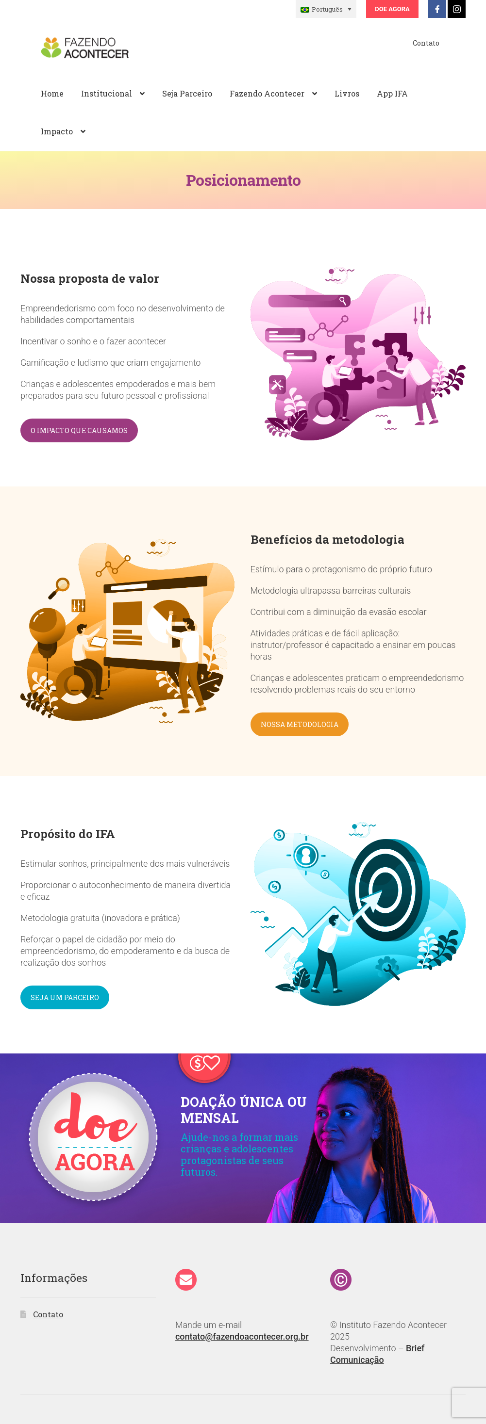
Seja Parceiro (187, 93)
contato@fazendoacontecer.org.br (242, 1336)
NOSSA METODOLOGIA (299, 724)
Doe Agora (392, 9)
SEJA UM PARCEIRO (65, 997)
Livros (347, 93)
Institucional (106, 93)
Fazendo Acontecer (267, 93)
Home (52, 93)
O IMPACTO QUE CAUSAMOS (79, 430)
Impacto (57, 131)
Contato (426, 43)
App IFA (392, 93)
